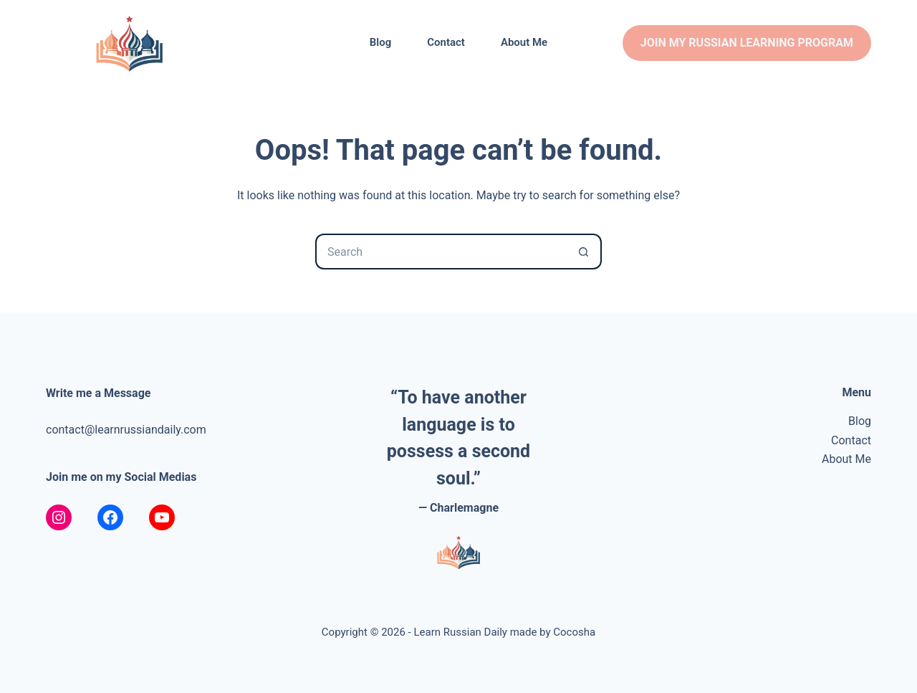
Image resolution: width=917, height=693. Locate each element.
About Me (524, 42)
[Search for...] (440, 251)
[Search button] (584, 251)
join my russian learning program (746, 42)
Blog (380, 42)
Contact (446, 42)
